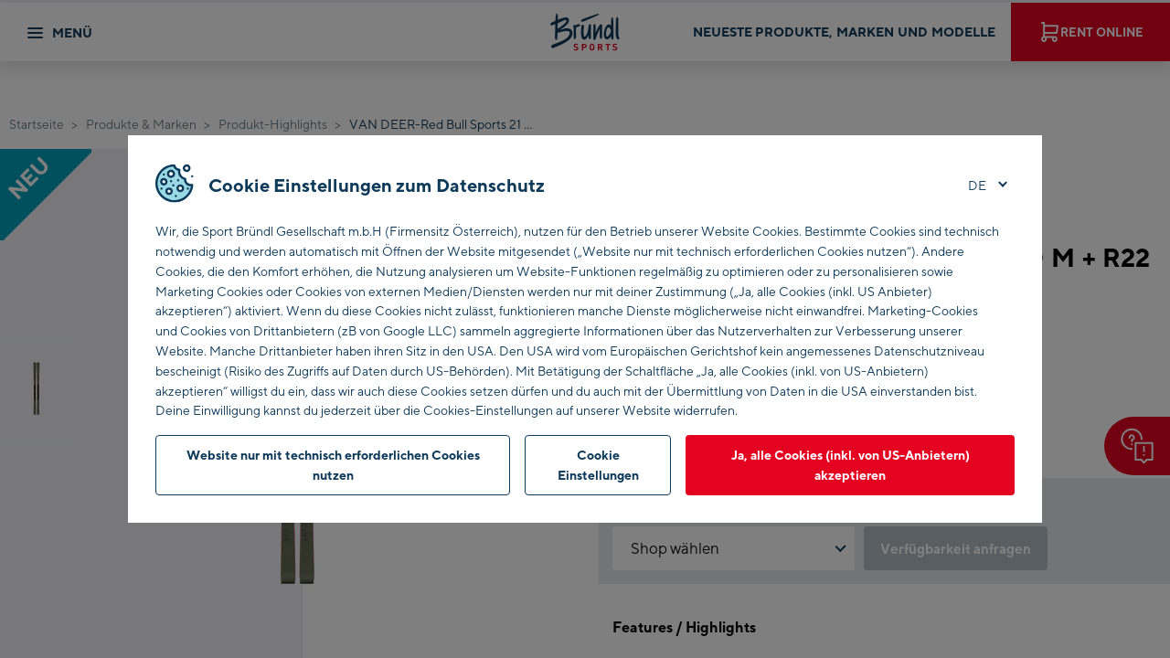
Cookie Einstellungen (598, 465)
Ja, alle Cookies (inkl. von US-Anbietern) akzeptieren (850, 465)
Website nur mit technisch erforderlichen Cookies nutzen (333, 465)
